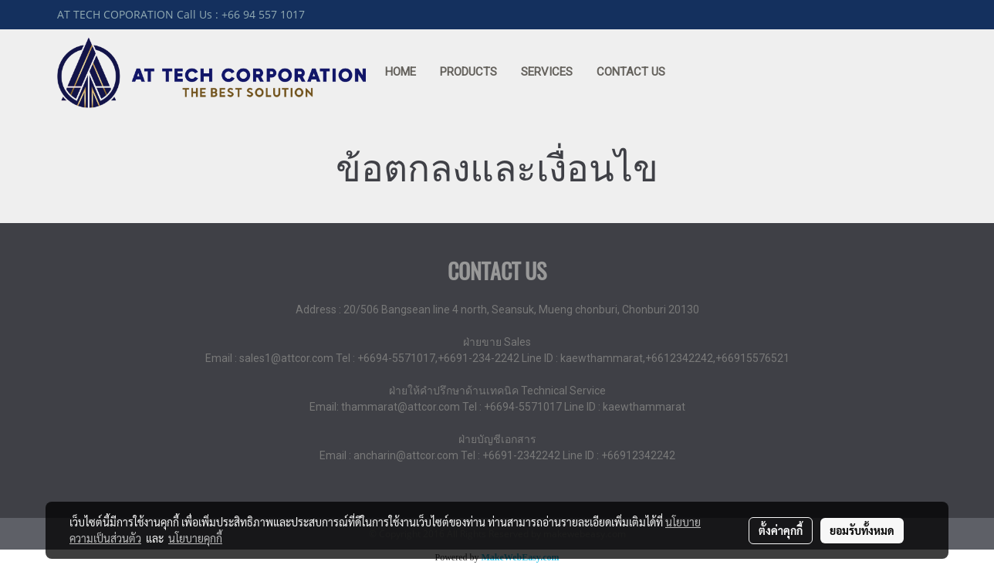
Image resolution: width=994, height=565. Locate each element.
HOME (400, 72)
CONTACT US (631, 72)
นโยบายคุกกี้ (195, 538)
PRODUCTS (468, 72)
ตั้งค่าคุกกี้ (781, 530)
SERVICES (547, 72)
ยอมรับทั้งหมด (862, 530)
